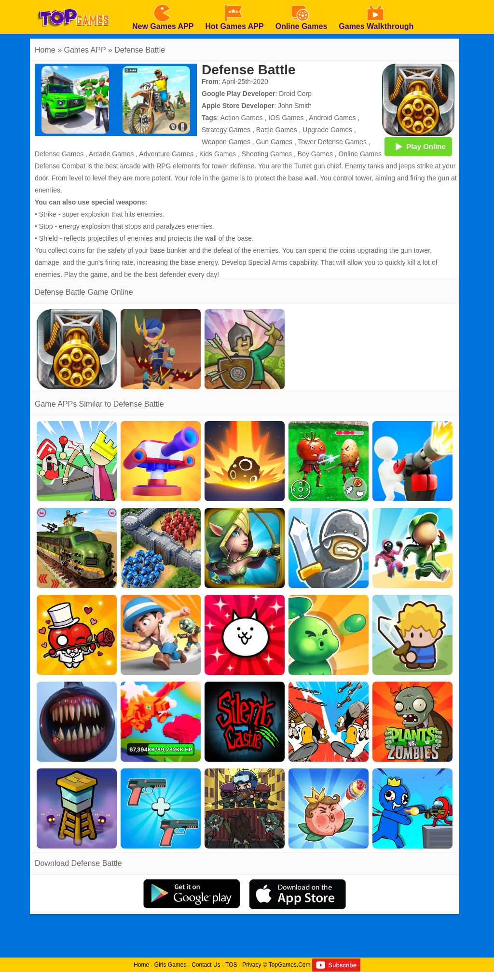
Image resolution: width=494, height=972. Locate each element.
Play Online (418, 146)
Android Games (332, 118)
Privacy (251, 964)
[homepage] (73, 3)
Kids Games (217, 154)
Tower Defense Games (332, 142)
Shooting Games (267, 154)
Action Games (241, 118)
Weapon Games (226, 142)
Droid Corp (295, 93)
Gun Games (274, 142)
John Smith (295, 106)
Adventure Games (166, 154)
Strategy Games (226, 130)
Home (45, 50)
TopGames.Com (290, 964)
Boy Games (315, 154)
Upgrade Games (327, 130)
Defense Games (59, 154)
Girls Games (170, 964)
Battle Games (276, 130)
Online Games (360, 154)
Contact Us (206, 964)
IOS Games (285, 118)
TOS (231, 964)
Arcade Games (111, 154)
